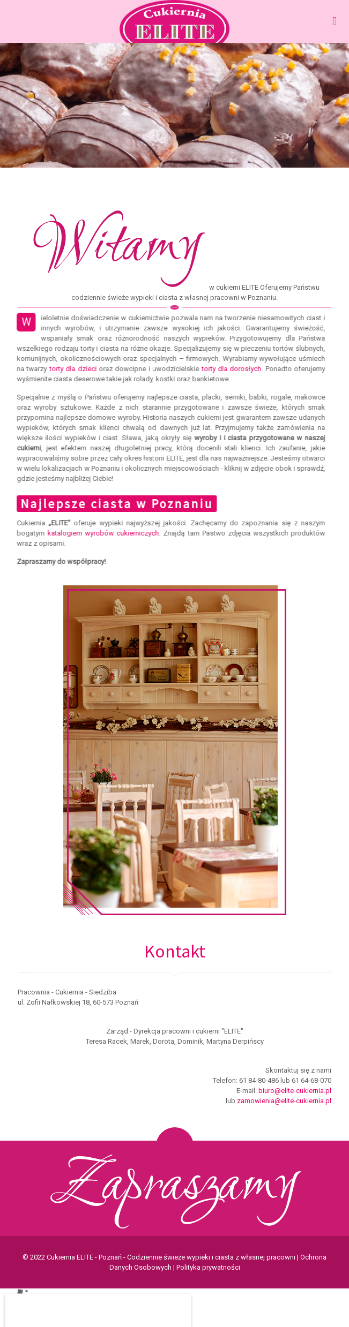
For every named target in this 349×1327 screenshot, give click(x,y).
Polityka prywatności (208, 1267)
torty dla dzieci (68, 369)
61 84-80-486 (259, 1080)
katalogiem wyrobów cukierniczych (98, 533)
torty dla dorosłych (227, 369)
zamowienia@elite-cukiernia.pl (284, 1101)
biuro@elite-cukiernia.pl (294, 1091)
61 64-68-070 (311, 1080)
